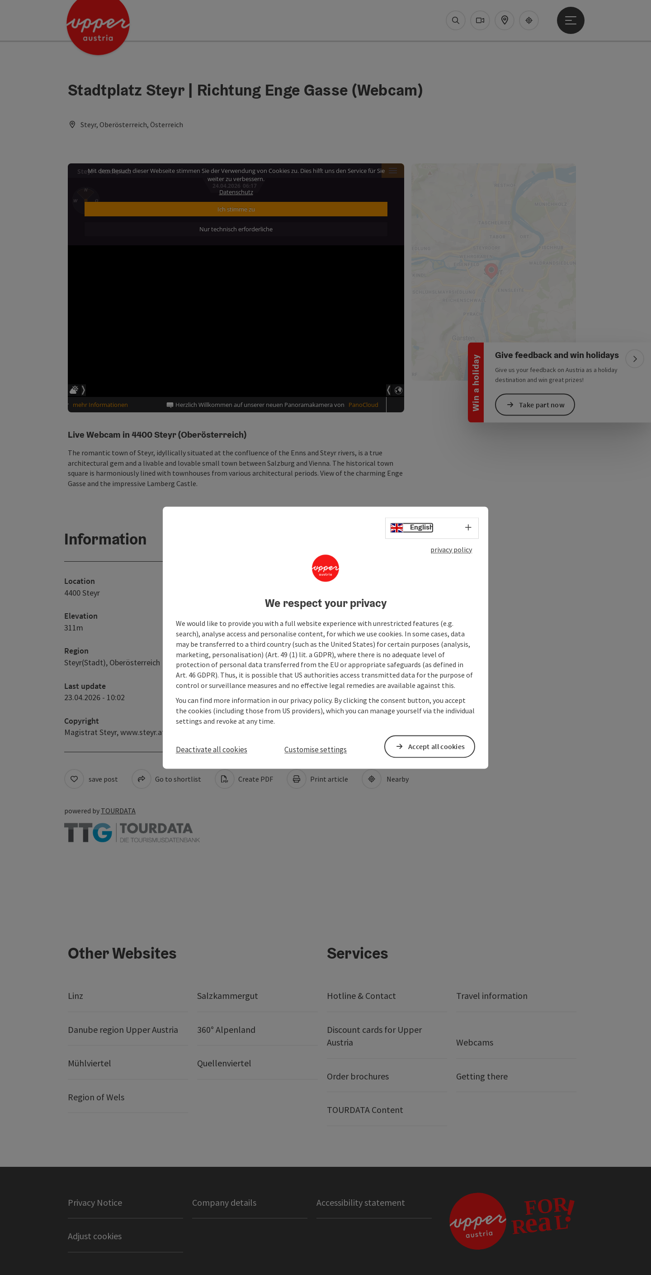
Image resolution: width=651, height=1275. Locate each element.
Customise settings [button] (315, 750)
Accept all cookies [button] (436, 746)
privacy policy (451, 549)
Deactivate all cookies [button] (211, 750)
